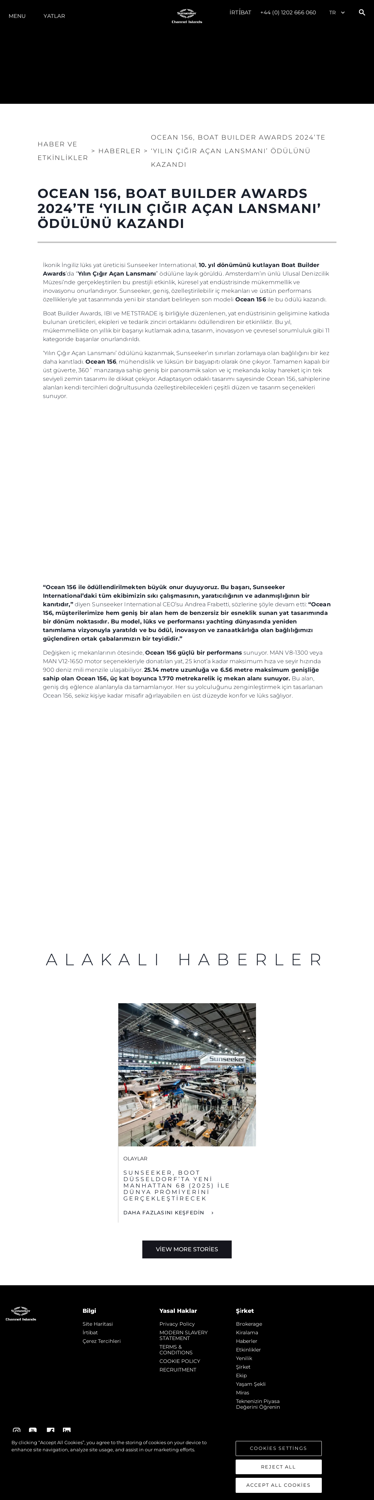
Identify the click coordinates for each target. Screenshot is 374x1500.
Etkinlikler (248, 1349)
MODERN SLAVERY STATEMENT (183, 1335)
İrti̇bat (240, 12)
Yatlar (54, 16)
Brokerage (249, 1324)
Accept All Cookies (278, 1485)
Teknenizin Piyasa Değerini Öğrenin (258, 1404)
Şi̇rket (243, 1367)
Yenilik (244, 1358)
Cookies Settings (278, 1448)
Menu (17, 16)
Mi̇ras (242, 1392)
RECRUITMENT (177, 1369)
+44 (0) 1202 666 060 (288, 12)
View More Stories (187, 1249)
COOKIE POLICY (179, 1361)
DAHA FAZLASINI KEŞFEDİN (164, 1212)
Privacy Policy (177, 1324)
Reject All (278, 1467)
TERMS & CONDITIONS (176, 1350)
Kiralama (247, 1332)
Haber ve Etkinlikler (63, 151)
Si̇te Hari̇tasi (98, 1324)
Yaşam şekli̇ (251, 1384)
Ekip (241, 1375)
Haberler (246, 1341)
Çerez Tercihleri (102, 1341)
